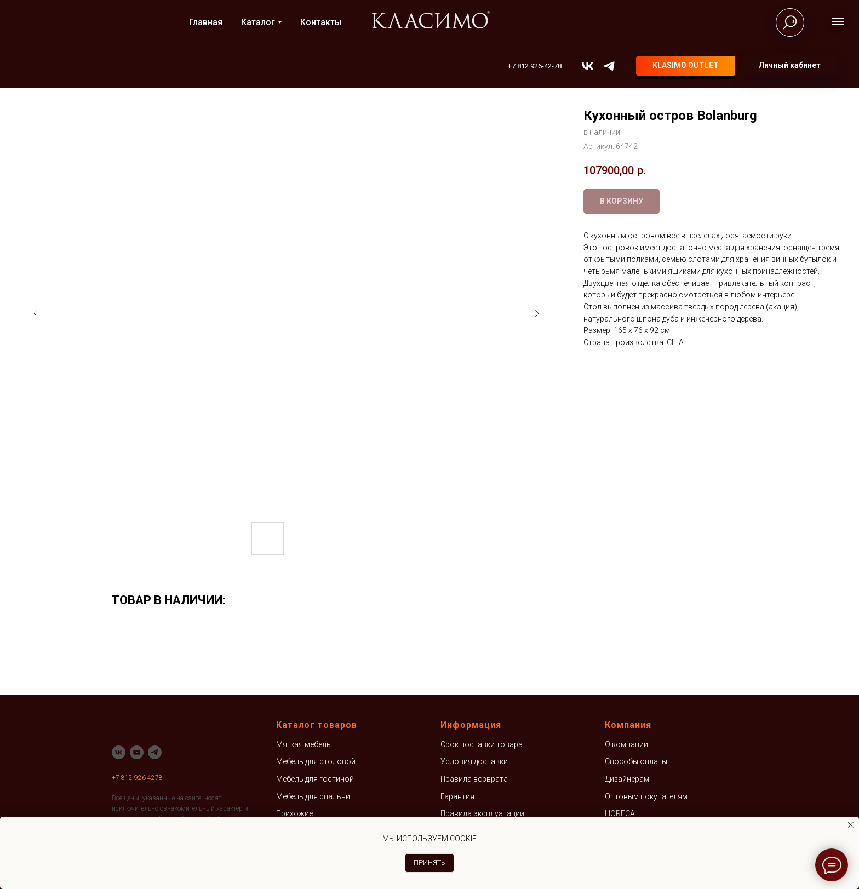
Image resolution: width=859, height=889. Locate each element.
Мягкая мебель (303, 744)
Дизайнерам (627, 779)
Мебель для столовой (316, 761)
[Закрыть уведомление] (850, 824)
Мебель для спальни (313, 796)
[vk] (587, 66)
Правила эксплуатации (482, 813)
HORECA (620, 813)
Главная (205, 22)
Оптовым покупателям (646, 796)
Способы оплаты (636, 761)
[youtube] (137, 752)
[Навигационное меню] (838, 21)
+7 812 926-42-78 (535, 66)
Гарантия (457, 796)
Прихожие (294, 813)
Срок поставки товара (481, 744)
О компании (626, 744)
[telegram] (609, 66)
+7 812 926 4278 (137, 778)
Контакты (321, 22)
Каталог (258, 22)
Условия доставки (474, 761)
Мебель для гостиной (315, 779)
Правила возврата (474, 779)
